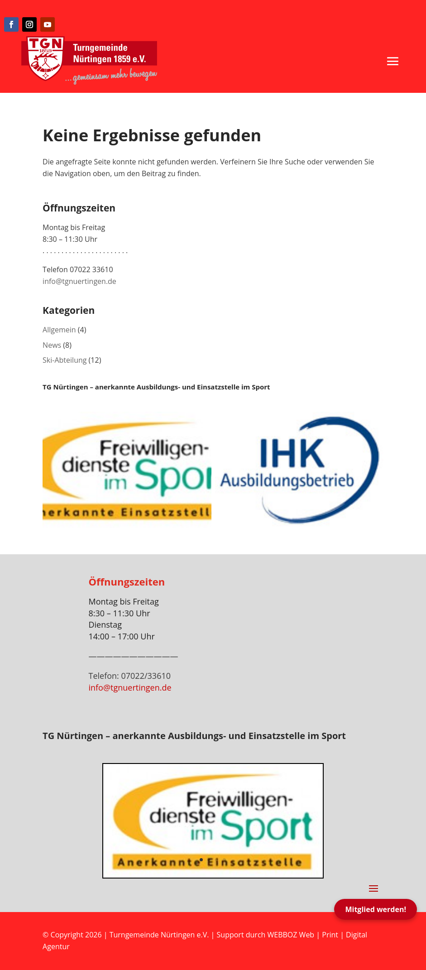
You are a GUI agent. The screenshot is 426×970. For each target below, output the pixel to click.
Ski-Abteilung (64, 360)
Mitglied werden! (375, 909)
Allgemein (59, 330)
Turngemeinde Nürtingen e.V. (160, 935)
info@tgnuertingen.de (79, 281)
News (52, 345)
